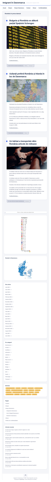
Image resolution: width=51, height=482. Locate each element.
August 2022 (8, 330)
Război (6, 364)
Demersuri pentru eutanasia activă (13, 453)
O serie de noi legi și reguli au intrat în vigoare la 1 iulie (17, 429)
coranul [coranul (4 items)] (29, 394)
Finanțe (7, 347)
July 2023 (7, 311)
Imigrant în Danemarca (14, 3)
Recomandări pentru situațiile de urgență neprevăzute (17, 445)
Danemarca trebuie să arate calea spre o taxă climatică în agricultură (20, 441)
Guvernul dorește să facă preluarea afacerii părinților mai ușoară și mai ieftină (22, 433)
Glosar (34, 8)
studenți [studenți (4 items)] (34, 394)
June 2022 (7, 335)
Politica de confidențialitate (12, 420)
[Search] (25, 212)
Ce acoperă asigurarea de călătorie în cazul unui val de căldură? (19, 449)
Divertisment (8, 345)
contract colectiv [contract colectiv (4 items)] (10, 394)
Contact (28, 8)
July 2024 (7, 287)
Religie (6, 366)
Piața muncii (8, 359)
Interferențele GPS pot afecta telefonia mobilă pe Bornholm (18, 461)
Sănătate (7, 369)
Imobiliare (7, 349)
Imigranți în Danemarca (12, 410)
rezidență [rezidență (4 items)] (17, 394)
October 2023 (8, 304)
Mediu (6, 357)
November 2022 (8, 328)
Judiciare (7, 354)
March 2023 (7, 321)
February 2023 (8, 323)
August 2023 (8, 309)
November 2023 (8, 301)
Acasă (4, 8)
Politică (25, 65)
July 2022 (7, 333)
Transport (31, 65)
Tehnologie (7, 376)
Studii (6, 374)
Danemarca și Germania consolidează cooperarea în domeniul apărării (20, 465)
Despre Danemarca (19, 8)
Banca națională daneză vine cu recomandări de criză (17, 457)
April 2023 (7, 318)
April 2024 (7, 291)
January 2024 (8, 299)
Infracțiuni (27, 201)
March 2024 (7, 294)
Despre (10, 8)
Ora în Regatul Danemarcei (13, 413)
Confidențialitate (43, 8)
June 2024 (7, 289)
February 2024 (8, 296)
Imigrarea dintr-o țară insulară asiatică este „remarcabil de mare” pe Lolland (22, 437)
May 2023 (7, 316)
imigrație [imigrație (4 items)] (23, 394)
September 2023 (8, 306)
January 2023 (8, 326)
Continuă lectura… (14, 60)
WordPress (22, 479)
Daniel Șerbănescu (19, 65)
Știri (6, 371)
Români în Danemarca (11, 415)
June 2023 (7, 313)
